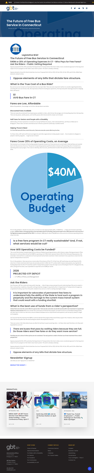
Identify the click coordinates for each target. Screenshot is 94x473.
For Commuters (32, 460)
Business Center (73, 451)
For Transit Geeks (53, 455)
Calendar (50, 453)
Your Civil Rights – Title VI (75, 458)
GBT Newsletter (24, 28)
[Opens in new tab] (71, 8)
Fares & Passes (31, 448)
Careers (70, 448)
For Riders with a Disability (35, 453)
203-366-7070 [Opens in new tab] (10, 468)
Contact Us (71, 460)
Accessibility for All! (33, 462)
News (38, 28)
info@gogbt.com (11, 470)
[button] (86, 8)
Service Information (33, 451)
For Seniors (30, 455)
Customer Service (53, 448)
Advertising (71, 453)
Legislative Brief (32, 28)
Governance (72, 455)
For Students (31, 458)
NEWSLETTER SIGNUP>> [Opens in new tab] (18, 365)
